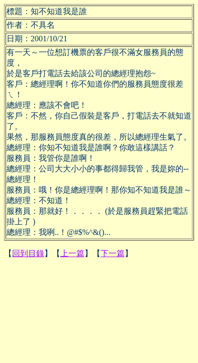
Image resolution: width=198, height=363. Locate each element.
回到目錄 (28, 253)
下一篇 (113, 253)
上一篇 (72, 253)
